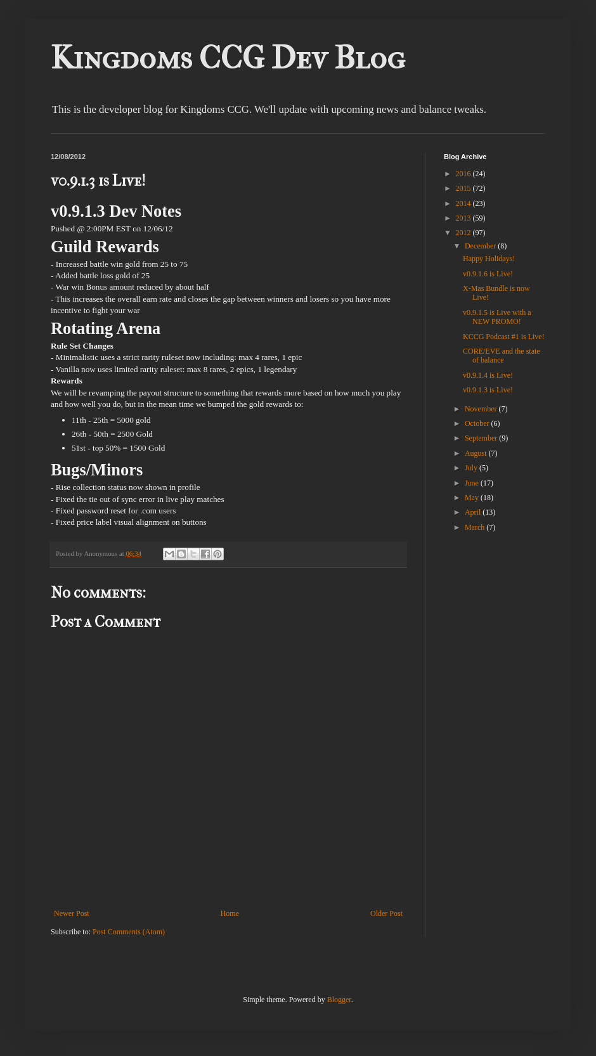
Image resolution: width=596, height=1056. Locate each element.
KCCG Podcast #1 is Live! (504, 336)
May (473, 497)
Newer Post (71, 913)
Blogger (339, 999)
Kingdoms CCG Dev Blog (228, 58)
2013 (464, 218)
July (472, 467)
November (482, 408)
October (478, 423)
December (481, 245)
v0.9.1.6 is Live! (488, 273)
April (474, 512)
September (482, 438)
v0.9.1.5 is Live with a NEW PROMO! (497, 317)
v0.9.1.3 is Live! (488, 389)
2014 (464, 203)
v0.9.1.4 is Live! (488, 375)
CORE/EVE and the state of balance (501, 355)
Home (230, 913)
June (473, 483)
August (477, 453)
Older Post (386, 913)
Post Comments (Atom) (129, 931)
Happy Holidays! (489, 258)
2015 (464, 188)
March (475, 527)
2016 (464, 173)
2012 (464, 232)
